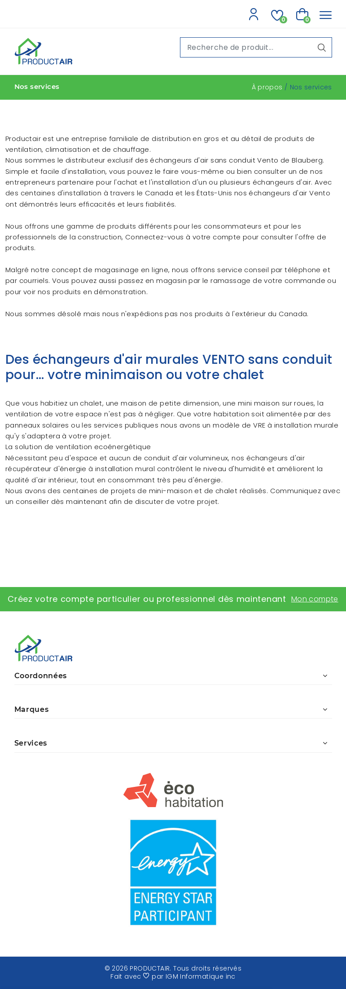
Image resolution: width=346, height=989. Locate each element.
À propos (267, 87)
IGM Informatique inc (201, 976)
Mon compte (314, 599)
